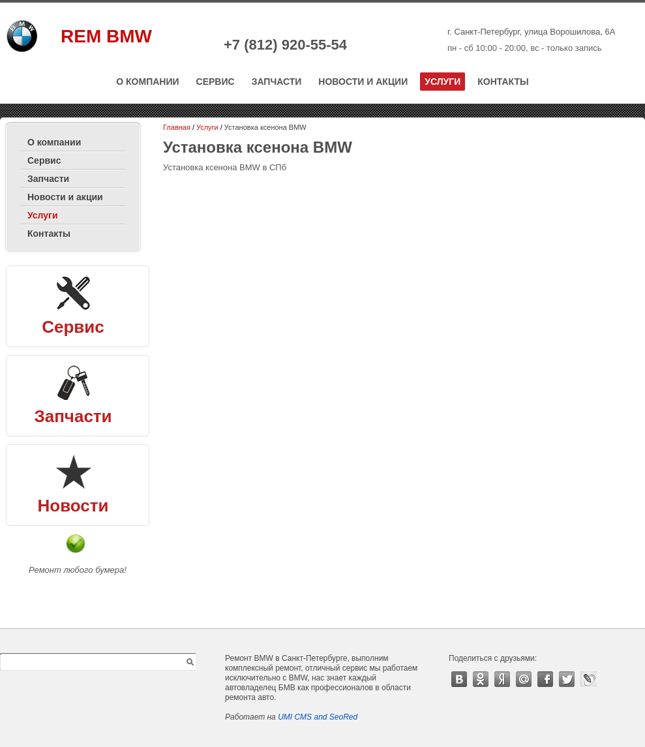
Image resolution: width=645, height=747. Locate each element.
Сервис (215, 81)
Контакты (502, 81)
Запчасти (277, 81)
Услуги (442, 81)
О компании (147, 81)
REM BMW (106, 36)
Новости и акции (363, 81)
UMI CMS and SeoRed (317, 717)
